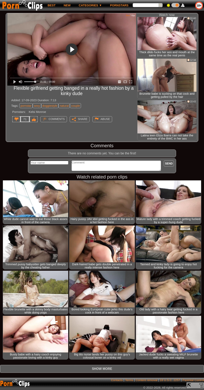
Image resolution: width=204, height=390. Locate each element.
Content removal (146, 380)
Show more (102, 368)
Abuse (105, 119)
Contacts (117, 380)
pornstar (26, 105)
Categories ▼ (90, 5)
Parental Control (193, 380)
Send (169, 163)
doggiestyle (49, 105)
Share (82, 119)
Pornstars (119, 5)
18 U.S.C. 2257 (170, 380)
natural (64, 105)
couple (75, 105)
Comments (57, 119)
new (67, 5)
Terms (129, 380)
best (51, 5)
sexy (37, 105)
